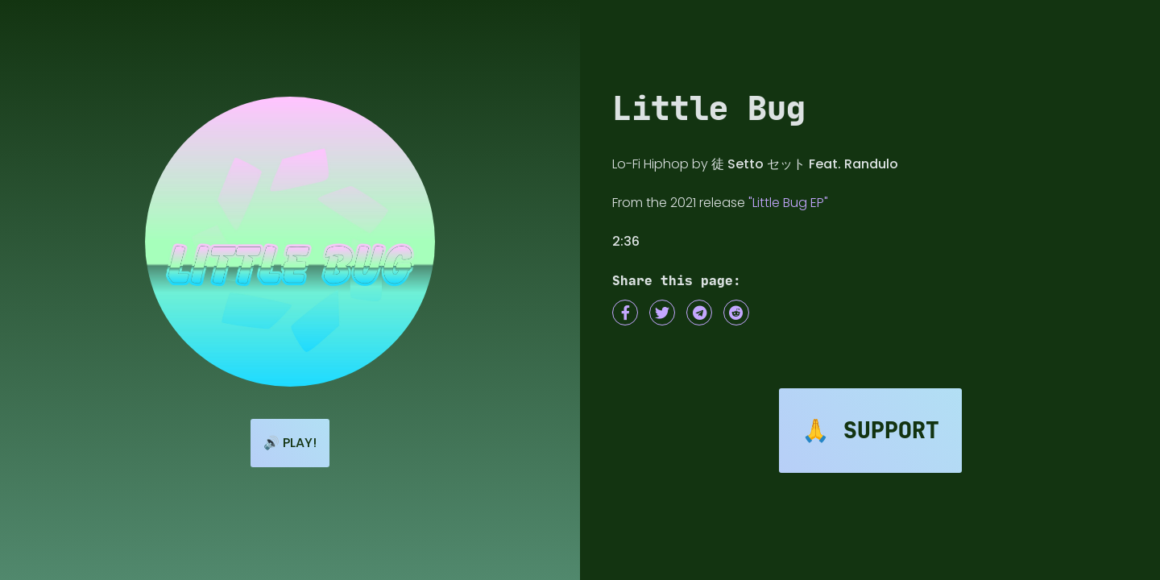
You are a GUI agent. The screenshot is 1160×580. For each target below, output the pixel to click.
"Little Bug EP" (788, 202)
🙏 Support (870, 430)
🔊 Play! (290, 442)
